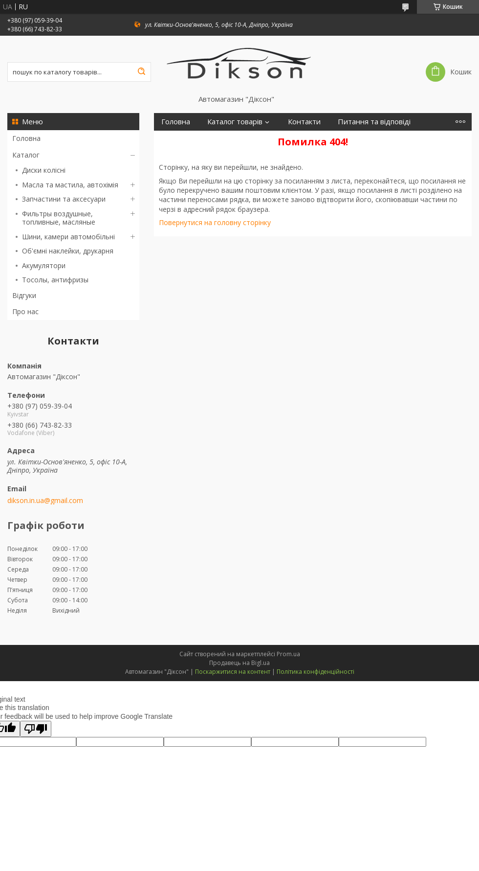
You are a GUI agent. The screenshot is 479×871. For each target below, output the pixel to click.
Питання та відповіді (374, 121)
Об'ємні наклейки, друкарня (67, 250)
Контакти (304, 121)
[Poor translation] (35, 729)
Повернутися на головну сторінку (215, 222)
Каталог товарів (234, 121)
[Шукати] (141, 72)
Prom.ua (288, 654)
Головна (26, 138)
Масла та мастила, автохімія (70, 184)
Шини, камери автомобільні (68, 236)
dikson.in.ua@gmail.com (45, 500)
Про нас (25, 311)
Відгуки (24, 295)
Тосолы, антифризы (55, 279)
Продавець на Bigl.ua (239, 663)
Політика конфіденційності (315, 671)
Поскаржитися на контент (232, 671)
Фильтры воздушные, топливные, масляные (58, 218)
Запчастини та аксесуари (64, 199)
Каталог (26, 155)
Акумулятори (43, 265)
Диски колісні (43, 170)
